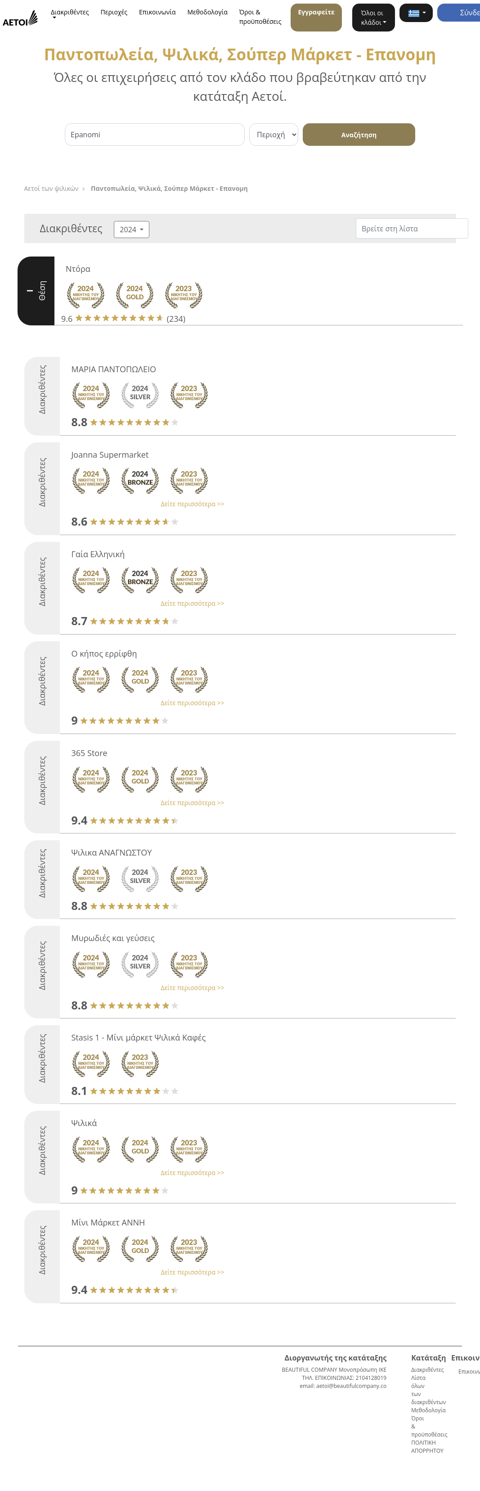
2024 (129, 229)
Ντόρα (78, 268)
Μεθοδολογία (208, 12)
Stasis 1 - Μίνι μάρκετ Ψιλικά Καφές (138, 1037)
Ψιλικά (84, 1122)
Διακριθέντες (427, 1370)
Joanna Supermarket (109, 454)
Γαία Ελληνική (98, 554)
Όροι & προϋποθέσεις (260, 17)
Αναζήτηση (359, 135)
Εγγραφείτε (316, 12)
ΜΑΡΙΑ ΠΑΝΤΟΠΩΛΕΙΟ (113, 369)
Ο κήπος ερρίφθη (104, 653)
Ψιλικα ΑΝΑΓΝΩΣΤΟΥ (111, 852)
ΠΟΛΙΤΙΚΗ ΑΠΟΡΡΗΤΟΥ (427, 1447)
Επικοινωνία (157, 12)
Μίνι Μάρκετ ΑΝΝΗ (108, 1222)
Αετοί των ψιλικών (51, 188)
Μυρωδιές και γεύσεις (112, 937)
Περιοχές (114, 12)
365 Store (89, 753)
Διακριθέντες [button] (70, 12)
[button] (416, 13)
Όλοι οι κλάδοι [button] (372, 18)
